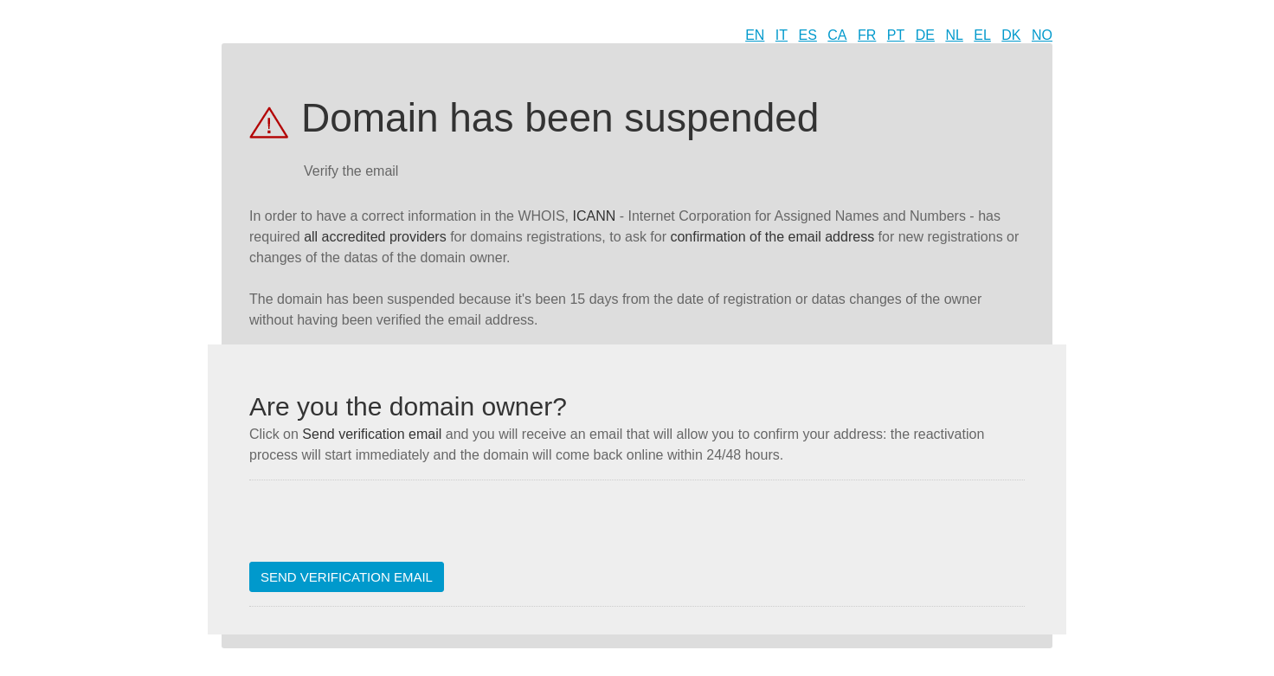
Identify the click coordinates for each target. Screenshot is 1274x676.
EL (982, 35)
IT (781, 35)
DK (1010, 35)
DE (925, 35)
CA (836, 35)
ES (808, 35)
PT (895, 35)
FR (867, 35)
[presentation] (380, 528)
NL (953, 35)
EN (754, 35)
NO (1042, 35)
